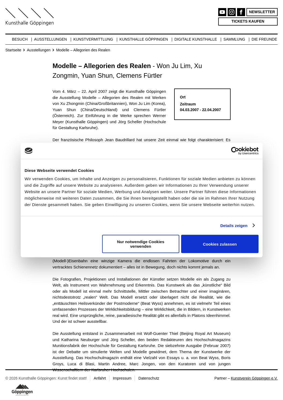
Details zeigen (234, 225)
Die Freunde (264, 39)
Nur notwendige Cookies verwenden (140, 244)
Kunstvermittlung (93, 39)
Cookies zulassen (220, 244)
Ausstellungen (50, 39)
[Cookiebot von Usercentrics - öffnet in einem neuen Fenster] (235, 151)
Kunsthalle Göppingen (144, 39)
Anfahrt (100, 378)
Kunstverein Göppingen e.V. (254, 378)
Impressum (122, 378)
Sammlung (234, 39)
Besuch (20, 39)
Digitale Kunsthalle (195, 39)
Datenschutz (148, 378)
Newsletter (262, 12)
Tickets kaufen (247, 21)
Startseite (13, 50)
